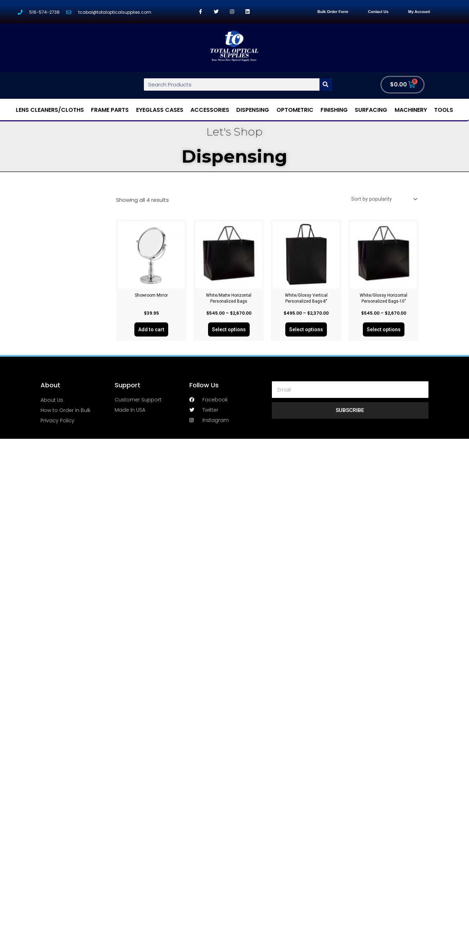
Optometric (294, 110)
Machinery (411, 110)
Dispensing (252, 110)
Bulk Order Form (332, 12)
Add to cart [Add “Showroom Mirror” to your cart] (151, 329)
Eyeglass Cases (159, 110)
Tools (443, 110)
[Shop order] (383, 199)
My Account (419, 12)
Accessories (209, 110)
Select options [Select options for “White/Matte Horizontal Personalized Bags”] (229, 329)
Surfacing (371, 110)
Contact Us (378, 12)
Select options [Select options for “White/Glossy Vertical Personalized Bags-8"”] (306, 329)
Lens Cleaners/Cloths (50, 110)
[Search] (325, 84)
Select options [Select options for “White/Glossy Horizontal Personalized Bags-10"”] (384, 329)
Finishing (334, 110)
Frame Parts (110, 110)
